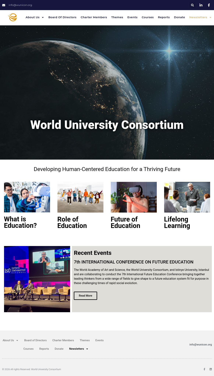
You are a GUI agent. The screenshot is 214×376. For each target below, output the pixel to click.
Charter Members (94, 17)
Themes (117, 17)
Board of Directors (62, 17)
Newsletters (200, 17)
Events (132, 17)
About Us (35, 17)
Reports (164, 17)
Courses (148, 17)
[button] (192, 5)
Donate (179, 17)
